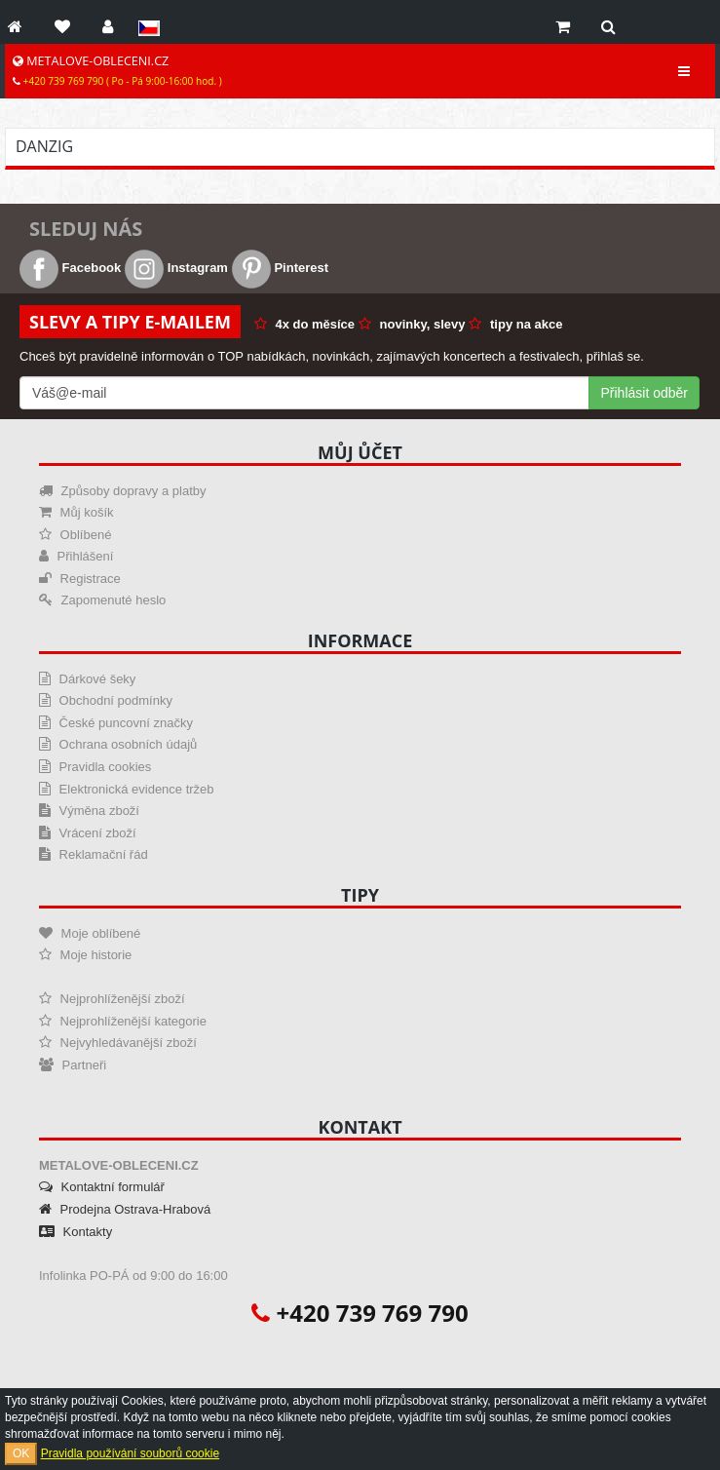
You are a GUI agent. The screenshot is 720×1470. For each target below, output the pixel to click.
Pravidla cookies (95, 766)
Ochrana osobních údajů (118, 744)
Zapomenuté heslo (102, 600)
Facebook (70, 267)
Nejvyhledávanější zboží (118, 1042)
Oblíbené (75, 534)
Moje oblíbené (89, 933)
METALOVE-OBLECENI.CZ (117, 70)
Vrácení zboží (87, 833)
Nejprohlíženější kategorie (123, 1021)
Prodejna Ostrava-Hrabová (124, 1209)
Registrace (80, 578)
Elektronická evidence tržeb (126, 789)
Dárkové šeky (87, 679)
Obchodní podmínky (105, 700)
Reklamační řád (93, 854)
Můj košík (76, 512)
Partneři (72, 1065)
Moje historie (85, 955)
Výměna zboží (89, 810)
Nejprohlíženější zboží (112, 998)
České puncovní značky (116, 723)
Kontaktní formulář (102, 1187)
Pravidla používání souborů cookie (130, 1453)
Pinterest (280, 267)
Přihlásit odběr (645, 393)
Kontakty (75, 1231)
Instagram (176, 267)
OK (21, 1453)
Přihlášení (76, 556)
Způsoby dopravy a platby (122, 491)
